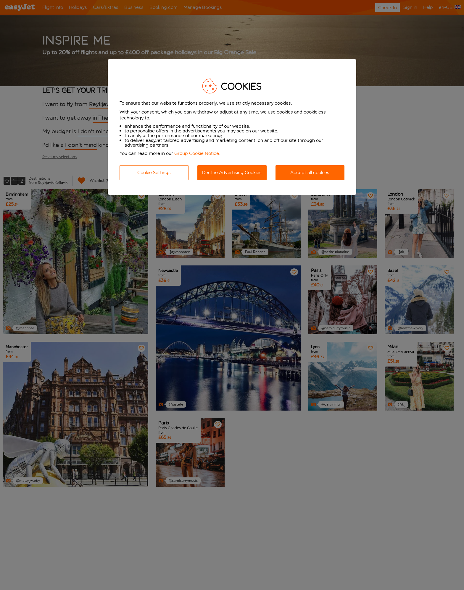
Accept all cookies (309, 172)
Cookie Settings (154, 172)
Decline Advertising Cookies (232, 172)
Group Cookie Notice (196, 153)
